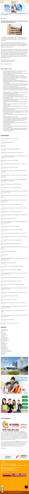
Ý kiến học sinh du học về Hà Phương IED (7, 319)
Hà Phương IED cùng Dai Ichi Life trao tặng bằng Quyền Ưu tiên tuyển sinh (12, 277)
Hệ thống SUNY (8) (4, 343)
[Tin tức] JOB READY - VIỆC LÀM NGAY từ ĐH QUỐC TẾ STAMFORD (12, 266)
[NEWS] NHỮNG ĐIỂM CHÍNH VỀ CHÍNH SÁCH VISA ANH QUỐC (11, 184)
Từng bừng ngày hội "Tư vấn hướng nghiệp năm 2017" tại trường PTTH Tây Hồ (13, 292)
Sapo (21, 492)
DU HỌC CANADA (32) (5, 340)
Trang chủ (2, 13)
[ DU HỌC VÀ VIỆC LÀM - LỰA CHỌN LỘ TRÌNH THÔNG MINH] (11, 269)
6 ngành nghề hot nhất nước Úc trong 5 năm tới (8, 262)
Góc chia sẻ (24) (3, 345)
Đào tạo (7, 13)
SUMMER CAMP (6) (4, 330)
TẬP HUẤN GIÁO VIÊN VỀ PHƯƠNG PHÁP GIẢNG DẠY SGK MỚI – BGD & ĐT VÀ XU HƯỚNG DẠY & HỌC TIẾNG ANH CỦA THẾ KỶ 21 (15, 89)
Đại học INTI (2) (3, 344)
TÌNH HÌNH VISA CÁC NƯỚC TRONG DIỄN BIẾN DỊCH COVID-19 (11, 204)
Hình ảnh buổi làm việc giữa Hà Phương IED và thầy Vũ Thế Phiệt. (15, 110)
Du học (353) (3, 352)
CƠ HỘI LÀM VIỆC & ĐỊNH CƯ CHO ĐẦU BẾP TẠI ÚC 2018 (14, 87)
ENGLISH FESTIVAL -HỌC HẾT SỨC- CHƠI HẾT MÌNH (9, 160)
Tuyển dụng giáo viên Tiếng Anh (9, 121)
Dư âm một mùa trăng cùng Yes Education (7, 142)
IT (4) (2, 331)
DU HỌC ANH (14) (4, 339)
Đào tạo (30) (3, 353)
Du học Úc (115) (3, 341)
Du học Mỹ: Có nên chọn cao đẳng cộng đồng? (8, 251)
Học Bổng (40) (3, 346)
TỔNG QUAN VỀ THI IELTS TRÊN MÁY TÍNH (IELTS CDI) (14, 80)
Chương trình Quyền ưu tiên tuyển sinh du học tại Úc (9, 295)
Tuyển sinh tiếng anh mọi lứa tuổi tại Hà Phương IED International (15, 117)
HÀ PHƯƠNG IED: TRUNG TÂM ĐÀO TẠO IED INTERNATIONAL (15, 128)
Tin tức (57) (3, 354)
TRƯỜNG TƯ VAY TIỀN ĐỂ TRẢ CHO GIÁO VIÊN (9, 218)
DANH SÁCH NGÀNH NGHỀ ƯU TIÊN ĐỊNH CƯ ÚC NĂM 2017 (15, 94)
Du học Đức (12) (4, 337)
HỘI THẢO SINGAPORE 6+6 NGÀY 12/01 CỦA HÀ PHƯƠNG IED (11, 229)
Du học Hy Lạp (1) (4, 329)
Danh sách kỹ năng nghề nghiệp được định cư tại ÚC (13, 95)
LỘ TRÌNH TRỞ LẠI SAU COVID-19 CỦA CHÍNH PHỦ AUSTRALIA (11, 211)
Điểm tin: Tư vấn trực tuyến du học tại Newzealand (9, 299)
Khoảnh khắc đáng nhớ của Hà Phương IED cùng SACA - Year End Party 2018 (13, 233)
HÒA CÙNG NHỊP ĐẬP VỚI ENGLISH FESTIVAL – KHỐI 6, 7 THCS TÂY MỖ (13, 163)
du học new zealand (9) (5, 338)
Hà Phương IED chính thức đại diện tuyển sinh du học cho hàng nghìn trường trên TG (14, 236)
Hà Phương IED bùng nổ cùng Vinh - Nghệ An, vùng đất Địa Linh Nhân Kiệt (13, 284)
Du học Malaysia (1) (4, 334)
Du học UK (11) (3, 332)
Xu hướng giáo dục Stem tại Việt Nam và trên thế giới (9, 167)
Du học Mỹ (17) (3, 333)
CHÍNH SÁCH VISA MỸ (4, 254)
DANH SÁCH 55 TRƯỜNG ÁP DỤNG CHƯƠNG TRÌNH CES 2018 (11, 243)
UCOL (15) (3, 342)
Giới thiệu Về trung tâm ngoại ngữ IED (10, 116)
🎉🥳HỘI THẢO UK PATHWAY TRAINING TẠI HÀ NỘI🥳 (13, 75)
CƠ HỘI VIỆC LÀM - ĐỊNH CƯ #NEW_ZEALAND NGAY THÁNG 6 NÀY (12, 152)
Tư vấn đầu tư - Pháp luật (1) (6, 350)
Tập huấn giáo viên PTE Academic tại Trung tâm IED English (10, 226)
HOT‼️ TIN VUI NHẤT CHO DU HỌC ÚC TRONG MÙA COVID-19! (11, 187)
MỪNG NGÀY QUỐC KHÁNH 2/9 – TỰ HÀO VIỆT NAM (9, 138)
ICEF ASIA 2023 (3, 145)
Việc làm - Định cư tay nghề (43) (6, 351)
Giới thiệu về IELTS (6, 124)
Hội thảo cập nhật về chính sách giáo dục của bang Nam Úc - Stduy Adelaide (13, 302)
